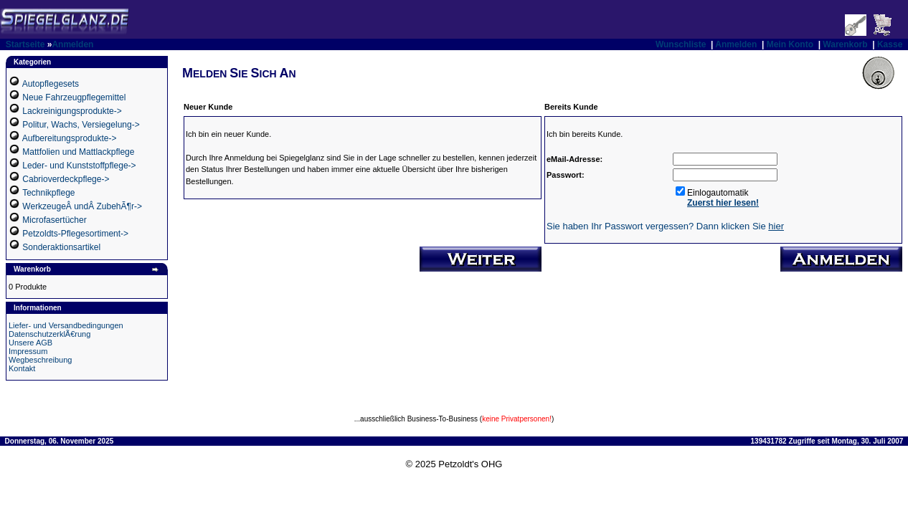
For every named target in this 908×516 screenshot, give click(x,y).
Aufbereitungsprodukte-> (69, 138)
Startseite (25, 44)
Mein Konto (790, 44)
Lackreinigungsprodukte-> (71, 111)
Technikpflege (48, 193)
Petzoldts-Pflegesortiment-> (75, 234)
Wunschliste (681, 44)
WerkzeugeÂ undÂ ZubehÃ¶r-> (82, 206)
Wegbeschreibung (40, 359)
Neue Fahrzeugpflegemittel (74, 97)
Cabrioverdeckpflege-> (65, 179)
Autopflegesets (50, 84)
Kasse (889, 44)
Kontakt (22, 368)
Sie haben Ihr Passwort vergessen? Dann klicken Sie (665, 226)
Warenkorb (845, 44)
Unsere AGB (30, 342)
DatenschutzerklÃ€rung (49, 334)
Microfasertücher (54, 220)
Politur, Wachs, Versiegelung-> (80, 125)
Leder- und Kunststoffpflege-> (79, 166)
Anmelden (72, 44)
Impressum (28, 351)
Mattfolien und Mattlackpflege (78, 152)
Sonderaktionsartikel (61, 247)
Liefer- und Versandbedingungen (66, 325)
